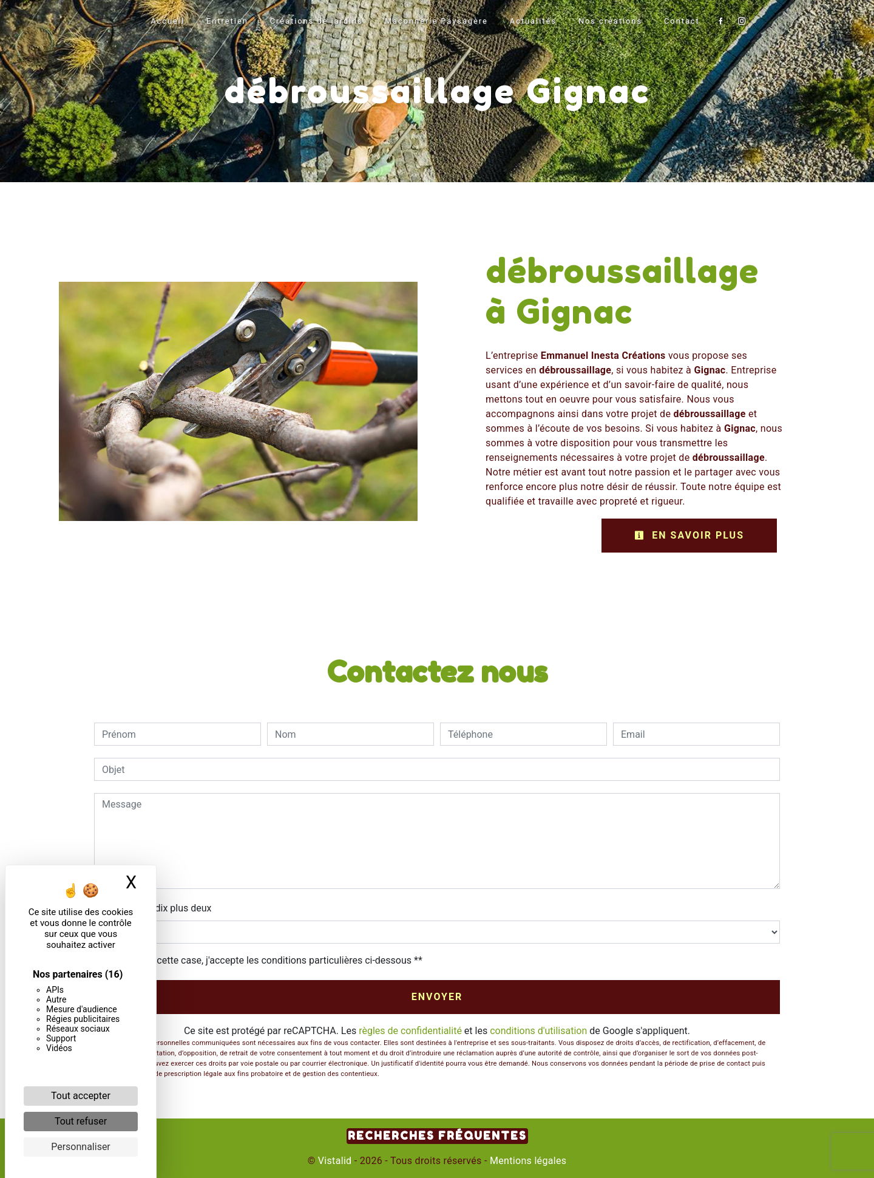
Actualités (533, 21)
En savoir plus (689, 535)
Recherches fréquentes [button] (437, 1135)
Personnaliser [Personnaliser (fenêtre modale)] (80, 1146)
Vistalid (335, 1160)
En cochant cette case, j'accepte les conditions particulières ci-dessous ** (264, 960)
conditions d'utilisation (538, 1031)
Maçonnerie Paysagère (436, 21)
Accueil (168, 21)
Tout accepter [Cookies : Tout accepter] (80, 1095)
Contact (682, 21)
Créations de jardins (316, 21)
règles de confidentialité (410, 1031)
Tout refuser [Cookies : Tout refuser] (81, 1121)
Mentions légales (527, 1160)
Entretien (227, 21)
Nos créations (610, 21)
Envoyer (437, 997)
